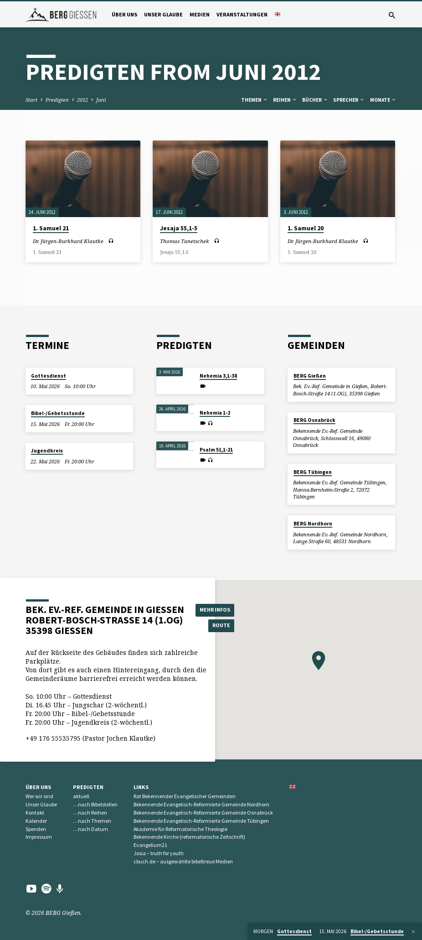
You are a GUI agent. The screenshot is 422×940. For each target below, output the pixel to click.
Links (141, 787)
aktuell (81, 796)
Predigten (57, 99)
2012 (82, 99)
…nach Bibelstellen (95, 804)
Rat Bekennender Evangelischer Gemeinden (185, 796)
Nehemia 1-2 (215, 413)
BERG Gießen (309, 376)
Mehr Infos (216, 609)
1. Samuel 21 (51, 228)
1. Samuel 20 (306, 228)
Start (31, 99)
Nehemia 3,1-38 (218, 376)
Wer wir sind (39, 796)
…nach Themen (92, 820)
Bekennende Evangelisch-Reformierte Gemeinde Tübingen (201, 820)
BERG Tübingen (312, 472)
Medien (200, 14)
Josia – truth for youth (159, 853)
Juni (101, 99)
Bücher (315, 100)
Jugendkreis (47, 450)
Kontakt (35, 812)
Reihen (285, 100)
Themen (254, 100)
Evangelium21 (150, 844)
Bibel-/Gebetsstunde (58, 413)
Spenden (36, 829)
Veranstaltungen (242, 14)
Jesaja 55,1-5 (178, 228)
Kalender (36, 820)
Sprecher (349, 100)
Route (216, 625)
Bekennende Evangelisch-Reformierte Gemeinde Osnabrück (203, 812)
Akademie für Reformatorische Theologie (180, 829)
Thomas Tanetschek (184, 241)
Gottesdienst (48, 376)
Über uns (124, 14)
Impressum (39, 836)
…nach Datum (90, 829)
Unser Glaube (163, 14)
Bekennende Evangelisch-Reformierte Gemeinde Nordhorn (201, 804)
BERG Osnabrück (314, 420)
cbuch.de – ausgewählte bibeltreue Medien (183, 861)
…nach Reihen (90, 812)
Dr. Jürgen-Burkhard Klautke (68, 241)
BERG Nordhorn (312, 523)
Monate (383, 100)
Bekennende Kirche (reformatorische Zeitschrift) (189, 836)
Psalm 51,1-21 (216, 450)
